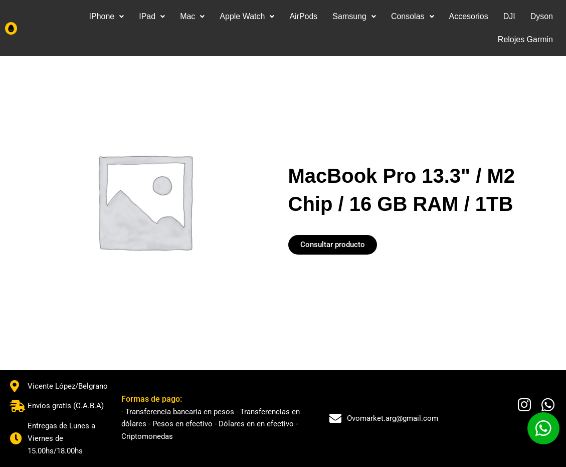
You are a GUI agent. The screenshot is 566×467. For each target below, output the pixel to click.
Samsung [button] (354, 16)
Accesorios (468, 16)
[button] (106, 16)
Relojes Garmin (525, 39)
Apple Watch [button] (247, 16)
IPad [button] (152, 16)
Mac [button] (192, 16)
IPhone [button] (106, 16)
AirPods (303, 16)
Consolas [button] (412, 16)
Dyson (541, 16)
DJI (509, 16)
